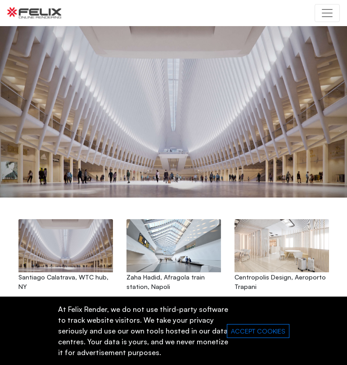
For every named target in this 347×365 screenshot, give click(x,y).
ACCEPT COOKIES (258, 331)
